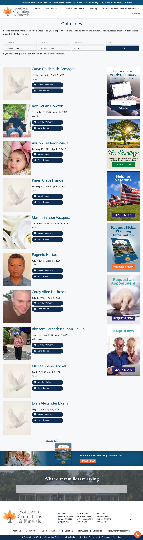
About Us (17, 531)
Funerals (43, 531)
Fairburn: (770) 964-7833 (54, 3)
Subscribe (123, 108)
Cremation (30, 531)
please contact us (56, 54)
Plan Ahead (120, 9)
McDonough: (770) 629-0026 (100, 3)
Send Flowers (41, 91)
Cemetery (94, 9)
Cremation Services (54, 9)
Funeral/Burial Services (77, 9)
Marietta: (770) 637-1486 (76, 3)
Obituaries (135, 14)
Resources (134, 9)
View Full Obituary (43, 85)
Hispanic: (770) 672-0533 (124, 3)
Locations (107, 9)
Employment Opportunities (118, 531)
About (39, 9)
